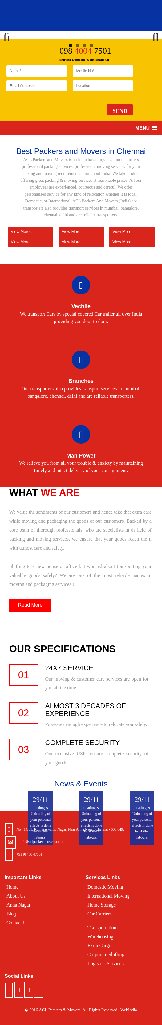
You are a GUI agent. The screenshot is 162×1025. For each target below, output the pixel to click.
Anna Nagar (18, 904)
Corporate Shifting (105, 954)
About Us (16, 895)
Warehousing (100, 936)
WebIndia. (129, 1010)
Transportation (101, 927)
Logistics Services (105, 963)
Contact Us (17, 922)
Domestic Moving (105, 887)
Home (12, 887)
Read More (30, 605)
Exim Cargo (99, 945)
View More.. (30, 241)
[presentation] (53, 107)
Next (153, 35)
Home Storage (101, 904)
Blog (11, 913)
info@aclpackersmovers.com (41, 842)
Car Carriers (99, 913)
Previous (9, 35)
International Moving (108, 895)
